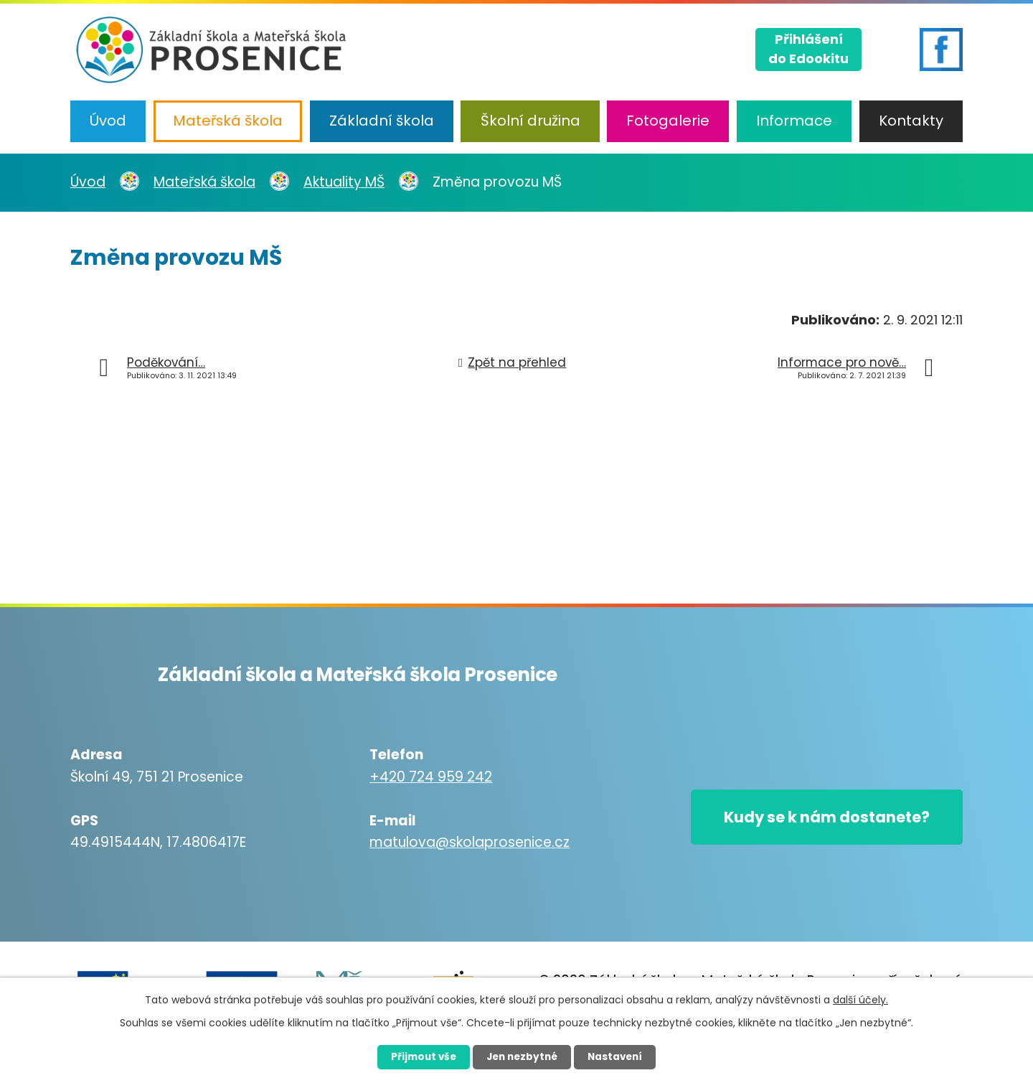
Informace (794, 121)
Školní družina (530, 121)
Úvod (108, 121)
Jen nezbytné (522, 1056)
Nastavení (621, 1056)
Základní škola (381, 121)
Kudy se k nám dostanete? (818, 819)
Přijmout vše (417, 1056)
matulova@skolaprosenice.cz (461, 842)
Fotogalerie (667, 121)
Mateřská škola (228, 121)
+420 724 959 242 (422, 777)
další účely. (860, 999)
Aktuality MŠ (344, 182)
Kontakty (911, 121)
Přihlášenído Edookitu (808, 47)
